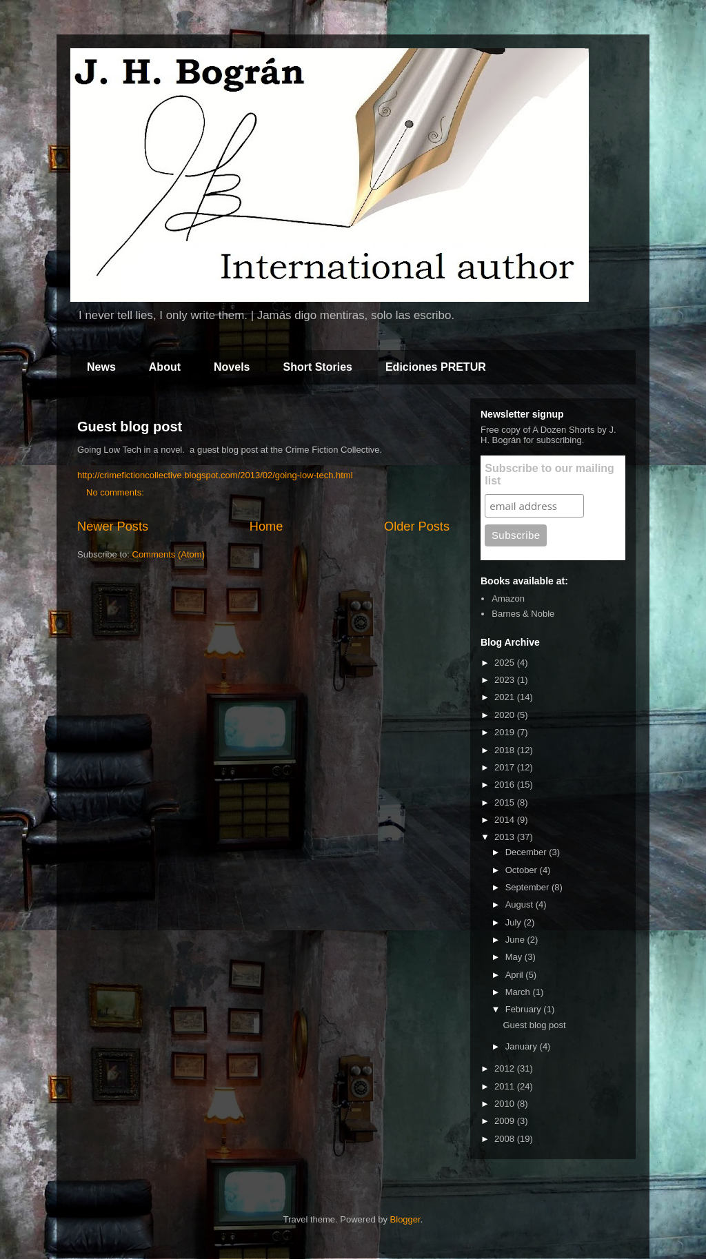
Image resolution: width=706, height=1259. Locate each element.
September (528, 887)
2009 (505, 1121)
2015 (505, 802)
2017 (505, 767)
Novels (232, 367)
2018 (505, 750)
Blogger (405, 1219)
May (515, 957)
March (519, 992)
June (516, 939)
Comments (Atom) (168, 554)
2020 (505, 715)
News (101, 367)
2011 (505, 1086)
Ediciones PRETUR (435, 367)
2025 (505, 662)
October (522, 870)
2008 (505, 1139)
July (514, 922)
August (520, 904)
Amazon (508, 598)
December (527, 852)
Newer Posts (112, 526)
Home (266, 526)
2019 (505, 732)
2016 (505, 784)
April (515, 975)
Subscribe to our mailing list (549, 474)
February (524, 1009)
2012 (505, 1068)
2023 (505, 680)
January (522, 1046)
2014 (505, 820)
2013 (505, 837)
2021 (505, 697)
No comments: (116, 492)
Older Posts (417, 526)
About (165, 367)
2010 (505, 1103)
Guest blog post (129, 426)
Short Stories (317, 367)
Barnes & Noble (523, 613)
